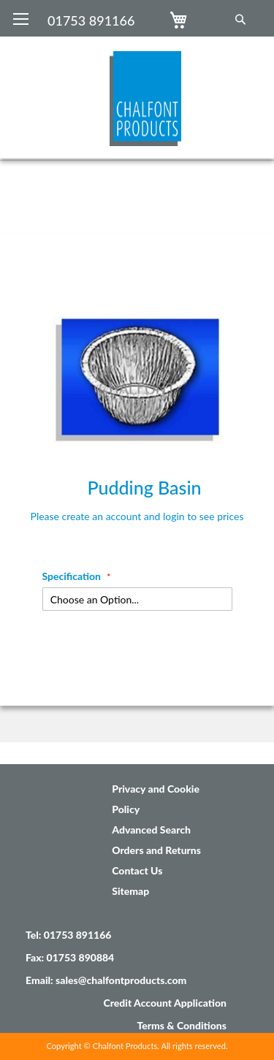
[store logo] (145, 91)
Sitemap (130, 891)
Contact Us (137, 870)
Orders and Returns (156, 850)
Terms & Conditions (182, 1025)
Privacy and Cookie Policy (155, 798)
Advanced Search (151, 829)
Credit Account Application (165, 1002)
